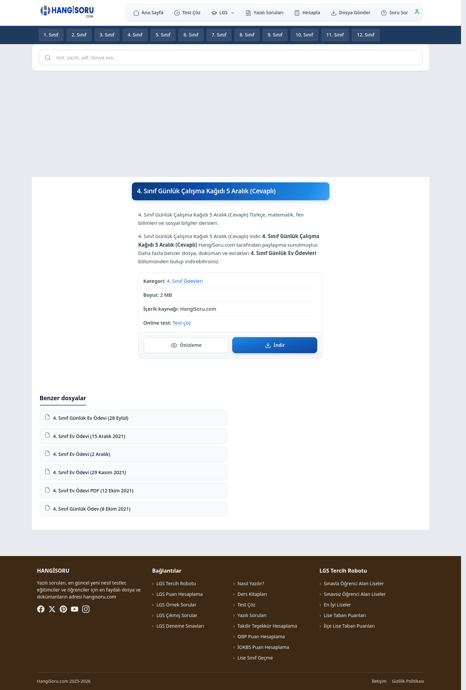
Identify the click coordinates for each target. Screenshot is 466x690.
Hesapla (307, 12)
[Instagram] (85, 609)
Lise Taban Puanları (345, 615)
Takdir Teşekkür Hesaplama (267, 626)
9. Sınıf (275, 34)
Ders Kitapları (252, 594)
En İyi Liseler (337, 604)
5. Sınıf (163, 34)
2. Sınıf (79, 34)
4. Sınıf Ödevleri (185, 281)
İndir (275, 345)
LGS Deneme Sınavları (180, 626)
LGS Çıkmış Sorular (176, 615)
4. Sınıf (135, 34)
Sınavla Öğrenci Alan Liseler (354, 583)
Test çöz (182, 322)
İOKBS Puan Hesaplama (263, 647)
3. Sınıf (107, 34)
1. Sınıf (51, 34)
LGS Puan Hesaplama (179, 594)
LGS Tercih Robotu (176, 583)
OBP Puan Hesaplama (261, 636)
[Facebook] (40, 609)
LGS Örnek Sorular (176, 604)
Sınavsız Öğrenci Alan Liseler (355, 594)
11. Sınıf (335, 34)
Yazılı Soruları (264, 12)
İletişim (379, 681)
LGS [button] (223, 12)
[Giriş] (417, 12)
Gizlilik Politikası (408, 681)
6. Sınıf (191, 34)
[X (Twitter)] (52, 609)
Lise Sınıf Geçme (255, 658)
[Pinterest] (63, 609)
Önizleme (186, 345)
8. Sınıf (247, 34)
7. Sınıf (219, 34)
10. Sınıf (304, 34)
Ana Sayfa (148, 12)
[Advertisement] (231, 122)
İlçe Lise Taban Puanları (349, 626)
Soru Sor (394, 12)
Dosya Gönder (351, 12)
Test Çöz (187, 12)
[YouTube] (74, 609)
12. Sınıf (366, 34)
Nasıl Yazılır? (250, 583)
